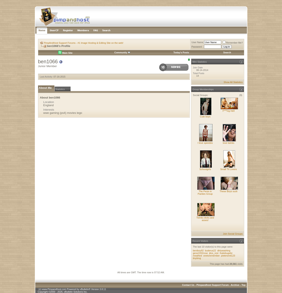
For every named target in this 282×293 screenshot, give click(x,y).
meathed (197, 255)
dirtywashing (223, 250)
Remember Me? (233, 42)
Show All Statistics (233, 82)
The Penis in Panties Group (205, 192)
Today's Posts (181, 52)
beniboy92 (198, 250)
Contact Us (188, 285)
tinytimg (197, 258)
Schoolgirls (205, 169)
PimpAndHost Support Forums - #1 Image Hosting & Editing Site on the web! (83, 43)
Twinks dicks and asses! (205, 218)
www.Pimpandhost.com (54, 289)
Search (227, 52)
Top (243, 285)
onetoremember (211, 255)
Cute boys (205, 116)
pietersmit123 (228, 255)
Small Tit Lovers (228, 169)
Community (122, 52)
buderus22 (210, 250)
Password (196, 46)
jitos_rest (213, 253)
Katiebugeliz (226, 253)
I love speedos (205, 143)
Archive (235, 285)
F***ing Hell (228, 111)
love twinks (228, 143)
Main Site (65, 53)
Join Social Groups (232, 233)
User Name (197, 42)
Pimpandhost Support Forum (212, 285)
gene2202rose (200, 253)
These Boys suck (229, 191)
